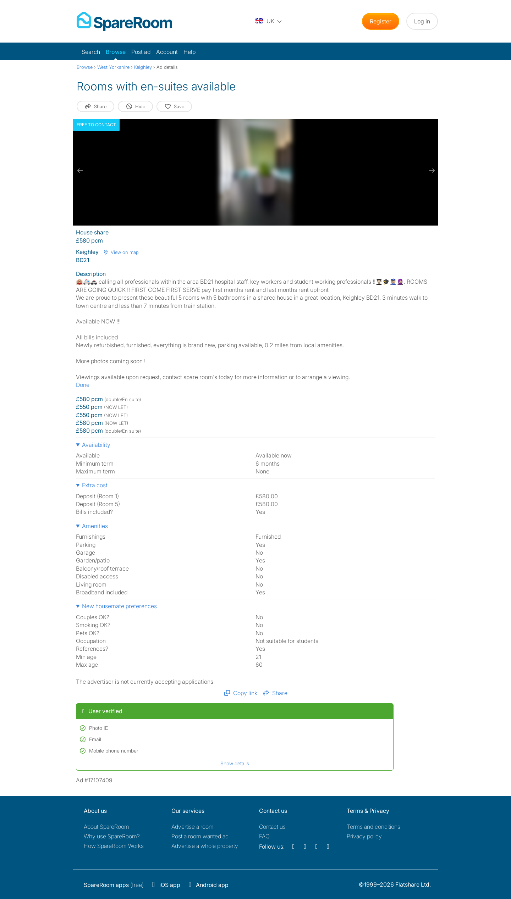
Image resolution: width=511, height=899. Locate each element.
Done (82, 384)
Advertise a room (192, 826)
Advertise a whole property (204, 845)
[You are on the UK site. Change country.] (269, 21)
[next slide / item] (431, 170)
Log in (422, 21)
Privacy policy (364, 836)
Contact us (272, 826)
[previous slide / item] (80, 170)
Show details (234, 763)
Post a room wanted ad (200, 836)
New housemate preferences (119, 606)
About (106, 826)
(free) (114, 884)
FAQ (264, 836)
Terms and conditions (373, 826)
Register (380, 21)
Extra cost (95, 485)
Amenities (95, 525)
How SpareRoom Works (114, 845)
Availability (96, 444)
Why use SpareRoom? (112, 836)
